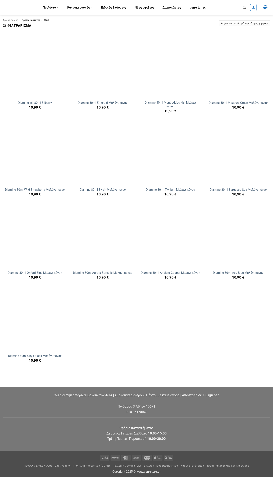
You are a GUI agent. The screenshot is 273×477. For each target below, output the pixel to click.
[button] (253, 7)
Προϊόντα (51, 7)
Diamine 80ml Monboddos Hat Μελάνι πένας (170, 104)
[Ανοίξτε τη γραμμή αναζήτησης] (244, 7)
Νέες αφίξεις (144, 7)
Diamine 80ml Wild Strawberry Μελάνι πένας (35, 189)
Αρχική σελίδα (10, 20)
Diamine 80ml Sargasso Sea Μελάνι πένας (238, 189)
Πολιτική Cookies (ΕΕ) (127, 465)
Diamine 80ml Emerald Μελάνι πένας (103, 103)
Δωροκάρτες (171, 7)
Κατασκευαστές (80, 7)
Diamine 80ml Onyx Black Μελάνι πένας (35, 356)
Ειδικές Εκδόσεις (113, 7)
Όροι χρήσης (63, 465)
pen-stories (198, 7)
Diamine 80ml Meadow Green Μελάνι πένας (238, 103)
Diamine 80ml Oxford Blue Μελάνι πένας (35, 273)
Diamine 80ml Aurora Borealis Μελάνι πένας (102, 273)
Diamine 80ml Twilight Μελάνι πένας (170, 189)
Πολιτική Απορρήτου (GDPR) (92, 465)
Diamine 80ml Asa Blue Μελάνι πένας (238, 273)
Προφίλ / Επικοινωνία (38, 465)
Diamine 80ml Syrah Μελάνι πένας (102, 189)
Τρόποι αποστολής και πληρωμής (228, 465)
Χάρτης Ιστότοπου (192, 465)
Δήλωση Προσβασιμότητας (161, 465)
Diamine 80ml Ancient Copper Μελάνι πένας (170, 273)
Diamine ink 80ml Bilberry (35, 103)
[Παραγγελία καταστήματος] (244, 23)
